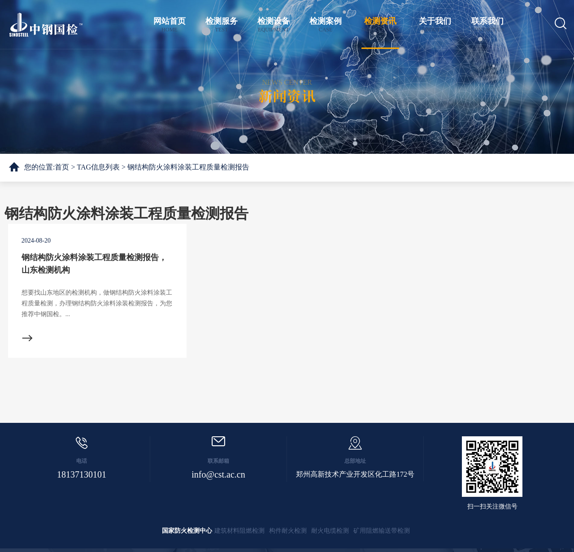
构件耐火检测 (288, 530)
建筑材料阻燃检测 (239, 530)
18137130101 (81, 474)
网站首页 (169, 25)
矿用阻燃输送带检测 (381, 530)
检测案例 (325, 25)
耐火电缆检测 (330, 530)
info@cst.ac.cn (218, 474)
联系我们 (487, 25)
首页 (62, 167)
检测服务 (221, 25)
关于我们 (435, 25)
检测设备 (273, 25)
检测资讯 (380, 25)
